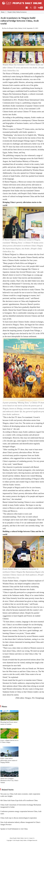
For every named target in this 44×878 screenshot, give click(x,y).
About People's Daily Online (17, 838)
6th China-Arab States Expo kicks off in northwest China (19, 800)
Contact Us (31, 838)
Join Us (26, 838)
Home (2, 12)
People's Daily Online (15, 28)
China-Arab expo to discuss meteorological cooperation (18, 818)
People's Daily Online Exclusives (17, 12)
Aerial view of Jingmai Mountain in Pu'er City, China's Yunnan (9, 780)
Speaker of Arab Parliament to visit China (14, 829)
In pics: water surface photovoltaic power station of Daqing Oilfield (8, 760)
